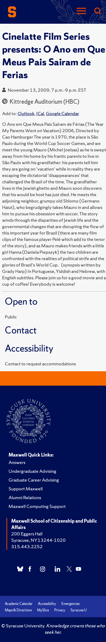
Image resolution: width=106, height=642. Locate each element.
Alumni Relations (25, 497)
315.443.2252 (27, 546)
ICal (40, 113)
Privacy (59, 610)
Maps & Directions (18, 610)
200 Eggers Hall (26, 534)
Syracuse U (78, 610)
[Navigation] (81, 11)
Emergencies (70, 603)
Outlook (26, 113)
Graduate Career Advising (34, 480)
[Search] (97, 11)
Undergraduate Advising (32, 471)
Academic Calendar (19, 603)
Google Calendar (62, 113)
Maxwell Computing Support (37, 506)
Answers (17, 462)
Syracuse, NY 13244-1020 (38, 540)
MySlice (43, 610)
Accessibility (47, 603)
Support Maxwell (26, 489)
